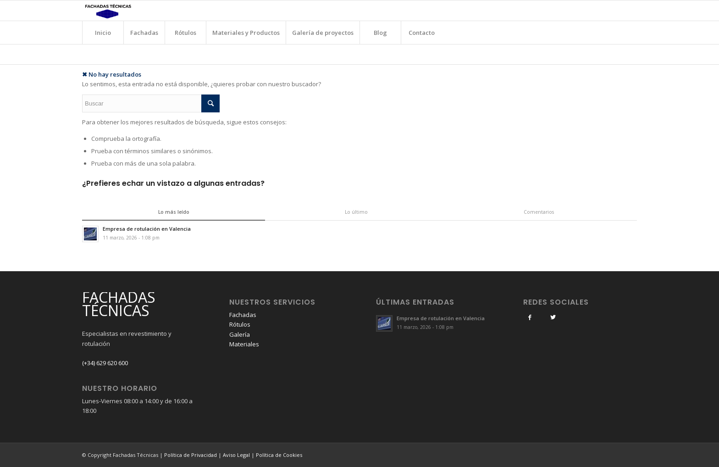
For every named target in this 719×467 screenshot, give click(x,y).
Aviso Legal (236, 454)
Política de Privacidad (190, 454)
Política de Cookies (279, 454)
